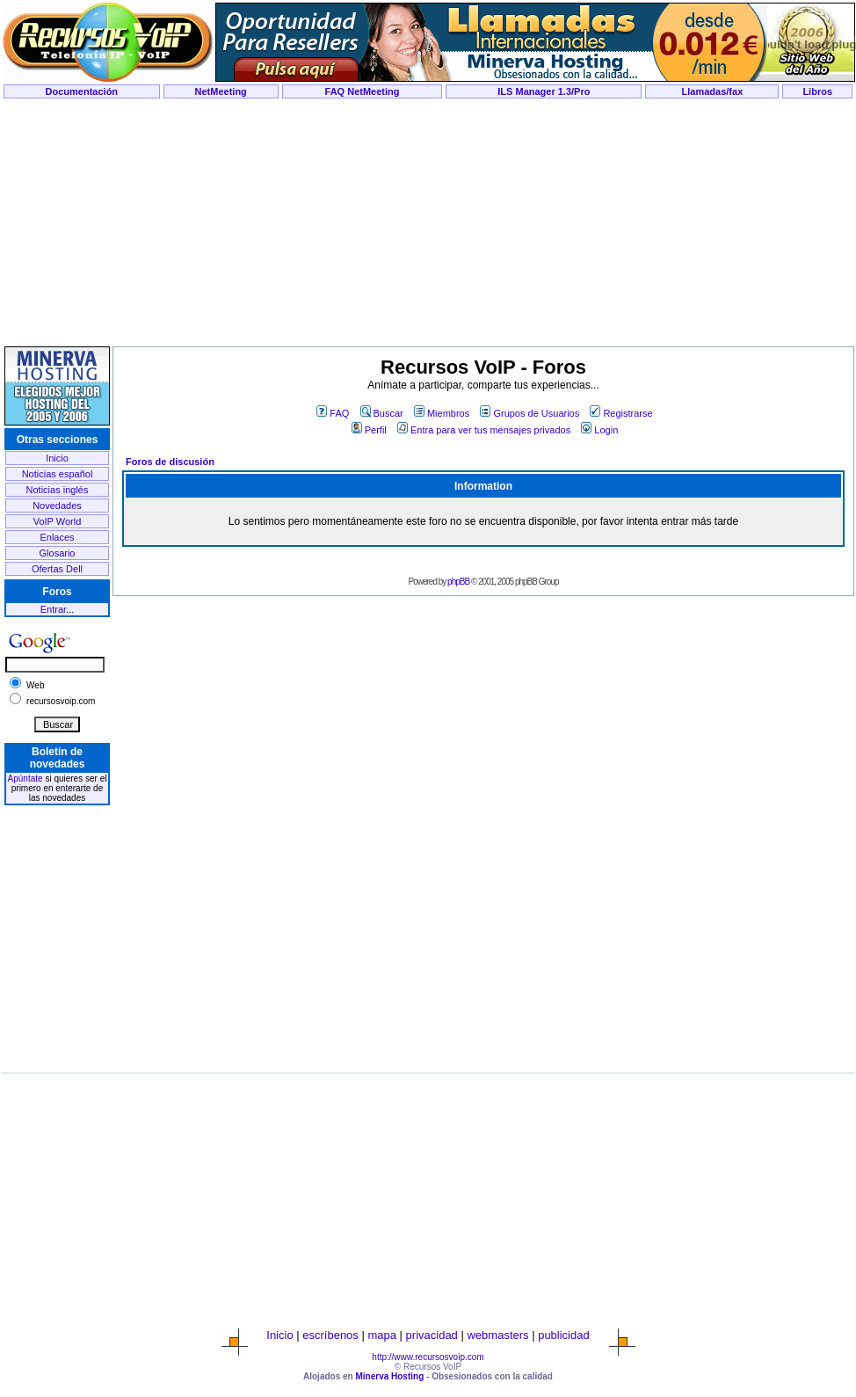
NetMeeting (221, 91)
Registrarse (621, 413)
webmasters (497, 1335)
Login (599, 430)
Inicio (57, 458)
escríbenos (330, 1335)
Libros (817, 91)
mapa (381, 1335)
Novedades (57, 505)
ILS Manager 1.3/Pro (543, 91)
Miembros (441, 413)
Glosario (58, 553)
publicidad (564, 1335)
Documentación (82, 91)
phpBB (458, 581)
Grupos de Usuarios (529, 413)
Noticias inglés (57, 489)
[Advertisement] (428, 223)
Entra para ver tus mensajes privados (483, 430)
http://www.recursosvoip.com (427, 1357)
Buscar (381, 413)
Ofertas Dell (57, 569)
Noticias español (57, 474)
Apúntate (25, 778)
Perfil (369, 430)
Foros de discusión (170, 461)
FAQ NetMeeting (362, 91)
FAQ (332, 413)
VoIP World (57, 521)
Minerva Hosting (389, 1376)
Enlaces (57, 537)
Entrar (53, 609)
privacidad (432, 1335)
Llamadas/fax (713, 91)
